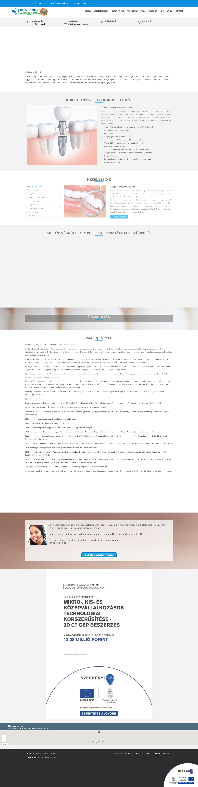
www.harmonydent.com (53, 753)
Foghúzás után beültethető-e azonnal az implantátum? (126, 159)
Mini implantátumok (43, 204)
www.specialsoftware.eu (46, 757)
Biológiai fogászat (43, 212)
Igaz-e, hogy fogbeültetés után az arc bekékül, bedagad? (127, 127)
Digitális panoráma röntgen (43, 197)
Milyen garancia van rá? (113, 136)
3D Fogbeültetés (43, 190)
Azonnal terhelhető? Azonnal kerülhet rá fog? (122, 140)
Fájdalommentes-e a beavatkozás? (117, 107)
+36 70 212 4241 (38, 24)
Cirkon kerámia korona (43, 208)
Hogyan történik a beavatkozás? (116, 156)
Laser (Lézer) (43, 215)
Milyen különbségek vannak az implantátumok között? (126, 152)
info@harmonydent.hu (78, 24)
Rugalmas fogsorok (43, 201)
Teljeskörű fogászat (43, 186)
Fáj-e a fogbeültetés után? (114, 146)
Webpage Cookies (143, 753)
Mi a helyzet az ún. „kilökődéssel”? (117, 130)
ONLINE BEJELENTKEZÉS (162, 4)
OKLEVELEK (87, 3)
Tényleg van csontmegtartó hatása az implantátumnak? (126, 149)
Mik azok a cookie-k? (161, 753)
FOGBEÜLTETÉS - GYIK (38, 3)
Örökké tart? (108, 133)
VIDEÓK (75, 3)
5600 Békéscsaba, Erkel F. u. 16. (118, 24)
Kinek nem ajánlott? (111, 162)
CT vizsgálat (43, 193)
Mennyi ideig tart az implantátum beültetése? (122, 143)
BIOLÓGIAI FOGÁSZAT (60, 3)
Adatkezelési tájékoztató (123, 753)
